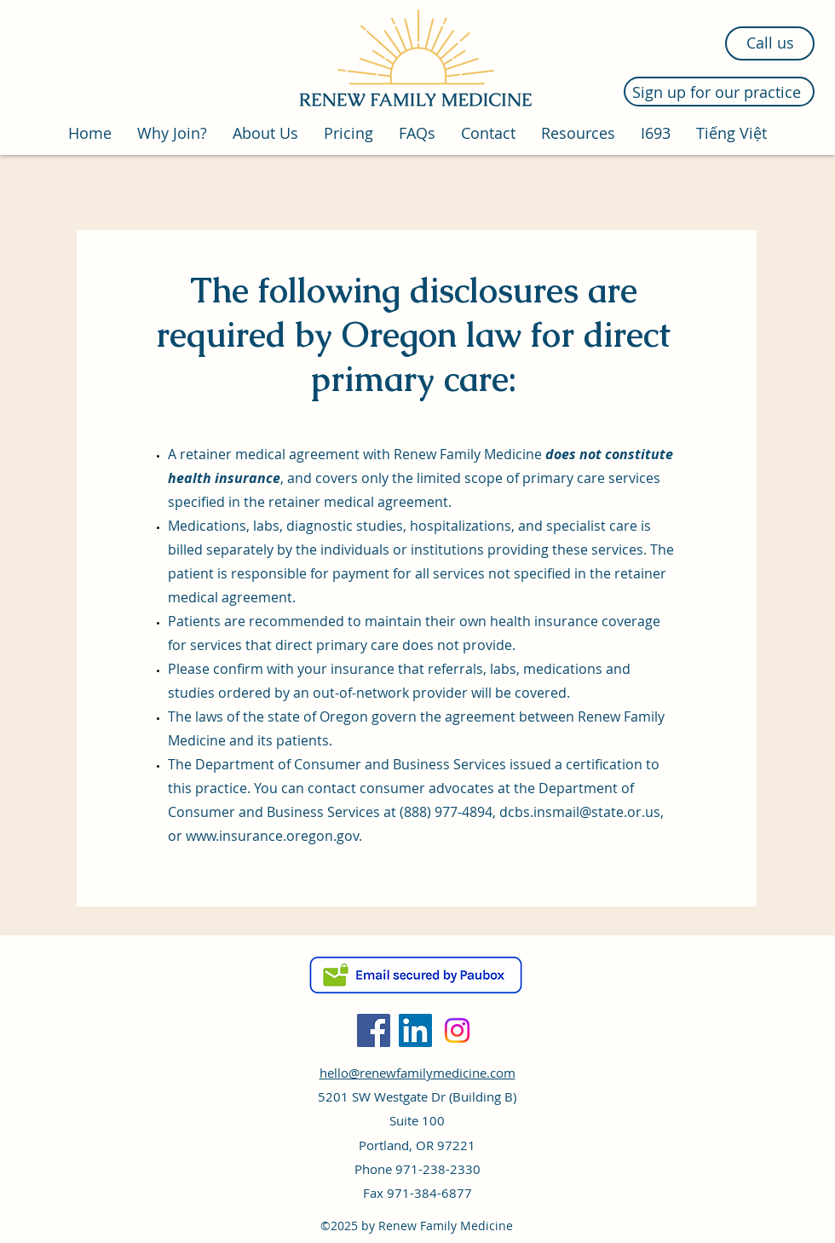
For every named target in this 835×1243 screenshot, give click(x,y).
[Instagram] (457, 1030)
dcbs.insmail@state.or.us (579, 812)
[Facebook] (373, 1030)
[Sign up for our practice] (719, 91)
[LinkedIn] (415, 1030)
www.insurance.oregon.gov (272, 835)
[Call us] (770, 43)
